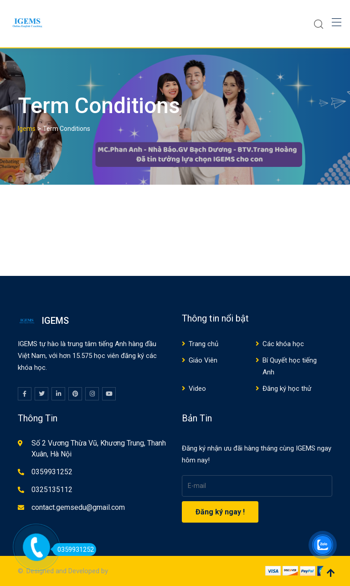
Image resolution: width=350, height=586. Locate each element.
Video (197, 388)
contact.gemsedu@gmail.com (78, 507)
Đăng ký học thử (286, 388)
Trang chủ (203, 344)
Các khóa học (283, 344)
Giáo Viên (203, 360)
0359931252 (51, 471)
